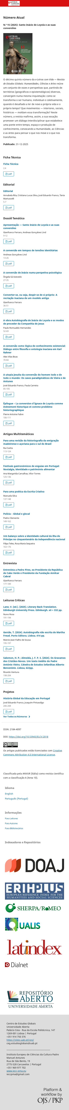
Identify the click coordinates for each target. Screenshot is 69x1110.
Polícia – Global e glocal (16, 513)
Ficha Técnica (10, 163)
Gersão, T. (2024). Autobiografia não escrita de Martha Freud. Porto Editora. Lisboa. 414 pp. (34, 634)
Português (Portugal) (16, 798)
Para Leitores (11, 818)
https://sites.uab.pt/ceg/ (20, 1040)
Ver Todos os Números (15, 716)
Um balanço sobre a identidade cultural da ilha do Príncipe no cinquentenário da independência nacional (34, 537)
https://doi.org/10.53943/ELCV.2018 (28, 736)
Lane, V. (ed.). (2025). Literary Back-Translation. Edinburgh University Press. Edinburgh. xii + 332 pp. (32, 608)
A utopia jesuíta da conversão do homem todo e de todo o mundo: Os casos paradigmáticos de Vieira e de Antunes (34, 378)
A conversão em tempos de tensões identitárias (30, 250)
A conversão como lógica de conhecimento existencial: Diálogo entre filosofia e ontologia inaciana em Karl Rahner (34, 349)
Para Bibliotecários (14, 828)
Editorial (8, 191)
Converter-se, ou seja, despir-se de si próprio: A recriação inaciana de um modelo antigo (30, 296)
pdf (10, 173)
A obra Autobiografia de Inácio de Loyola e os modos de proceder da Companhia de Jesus (33, 322)
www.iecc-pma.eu (16, 1070)
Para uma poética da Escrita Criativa (23, 491)
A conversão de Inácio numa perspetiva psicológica (32, 272)
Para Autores (11, 823)
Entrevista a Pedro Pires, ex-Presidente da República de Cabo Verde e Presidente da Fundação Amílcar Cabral (33, 573)
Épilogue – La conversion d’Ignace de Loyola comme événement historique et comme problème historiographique (33, 407)
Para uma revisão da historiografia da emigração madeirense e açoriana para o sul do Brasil (31, 442)
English (9, 793)
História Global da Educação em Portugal (26, 698)
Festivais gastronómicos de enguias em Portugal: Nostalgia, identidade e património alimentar (31, 467)
